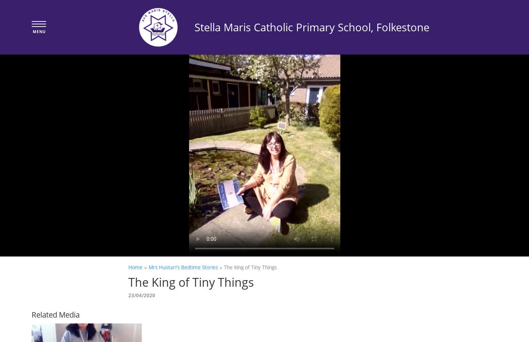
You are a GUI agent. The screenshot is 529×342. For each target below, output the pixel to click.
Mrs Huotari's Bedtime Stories (183, 267)
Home (135, 267)
